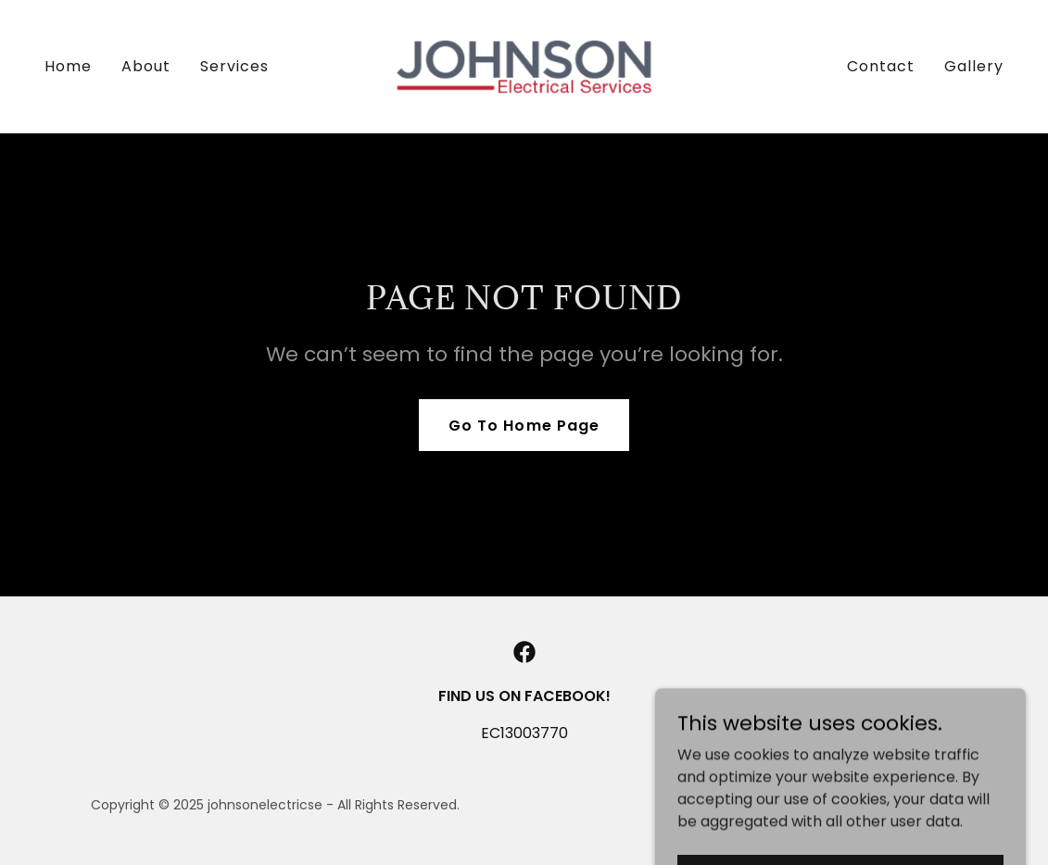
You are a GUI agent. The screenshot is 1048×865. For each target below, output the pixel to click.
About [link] (145, 66)
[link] (524, 65)
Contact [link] (881, 66)
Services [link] (234, 66)
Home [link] (68, 66)
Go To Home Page (523, 425)
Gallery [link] (974, 66)
